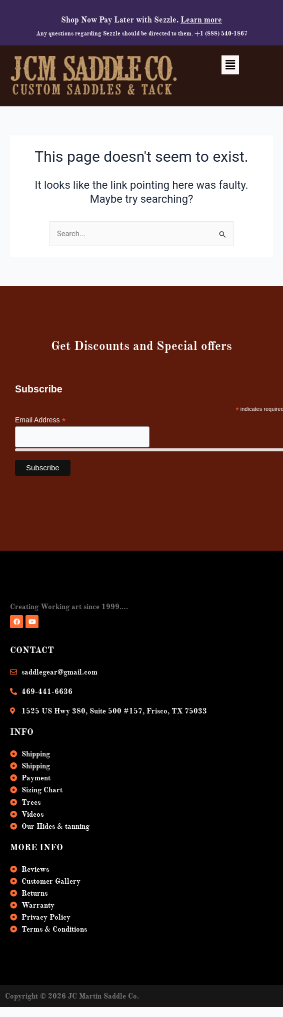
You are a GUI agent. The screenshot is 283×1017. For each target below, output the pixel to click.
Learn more (201, 20)
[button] (230, 64)
